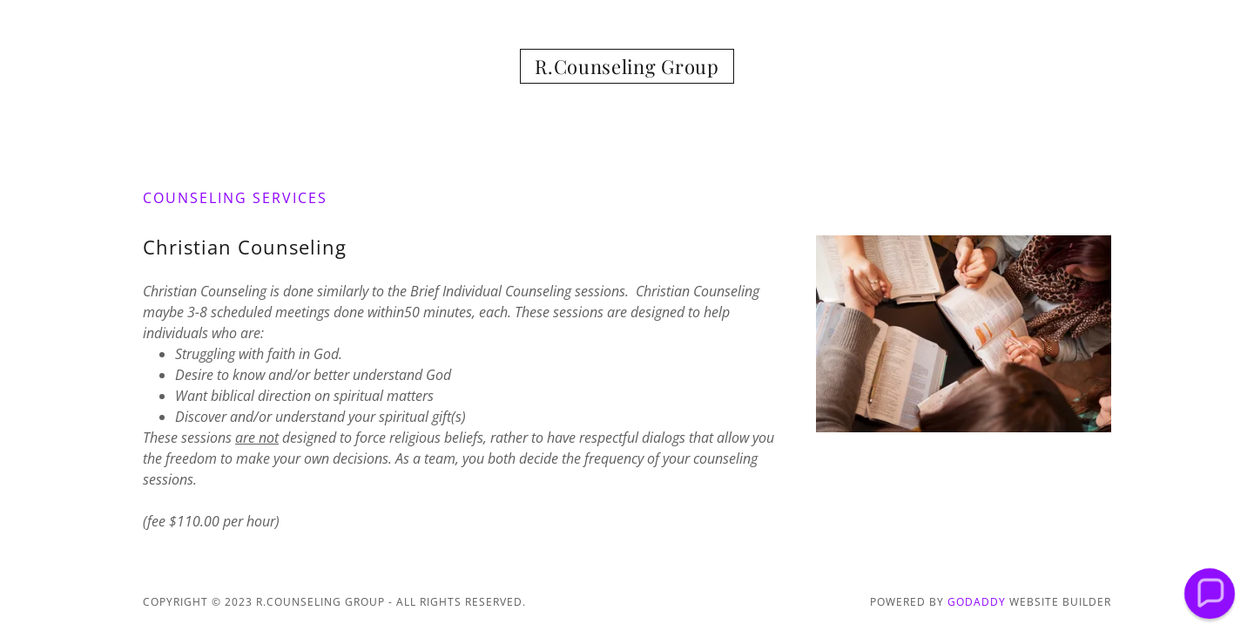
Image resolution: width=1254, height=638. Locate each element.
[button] (1209, 593)
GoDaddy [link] (976, 601)
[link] (626, 68)
